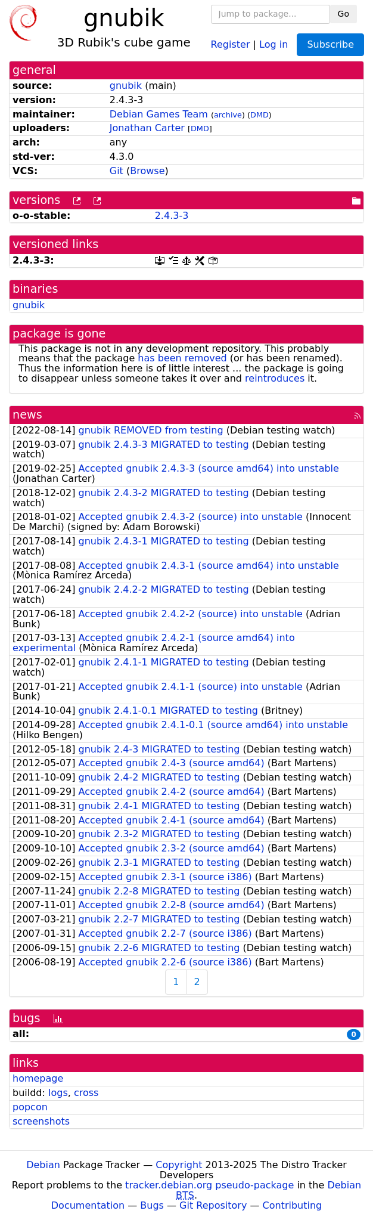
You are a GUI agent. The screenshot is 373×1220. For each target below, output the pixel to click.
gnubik (126, 85)
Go (343, 13)
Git (116, 171)
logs (58, 1092)
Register (230, 43)
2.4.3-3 (172, 215)
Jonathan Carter (147, 128)
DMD (259, 114)
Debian (43, 1165)
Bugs (152, 1205)
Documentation (88, 1205)
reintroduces (274, 378)
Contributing (292, 1205)
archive (228, 114)
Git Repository (213, 1205)
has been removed (182, 358)
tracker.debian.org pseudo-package (209, 1185)
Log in (273, 43)
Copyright (179, 1165)
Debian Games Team (159, 114)
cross (86, 1092)
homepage (38, 1078)
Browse (147, 171)
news (27, 415)
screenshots (41, 1121)
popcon (30, 1107)
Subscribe (330, 44)
